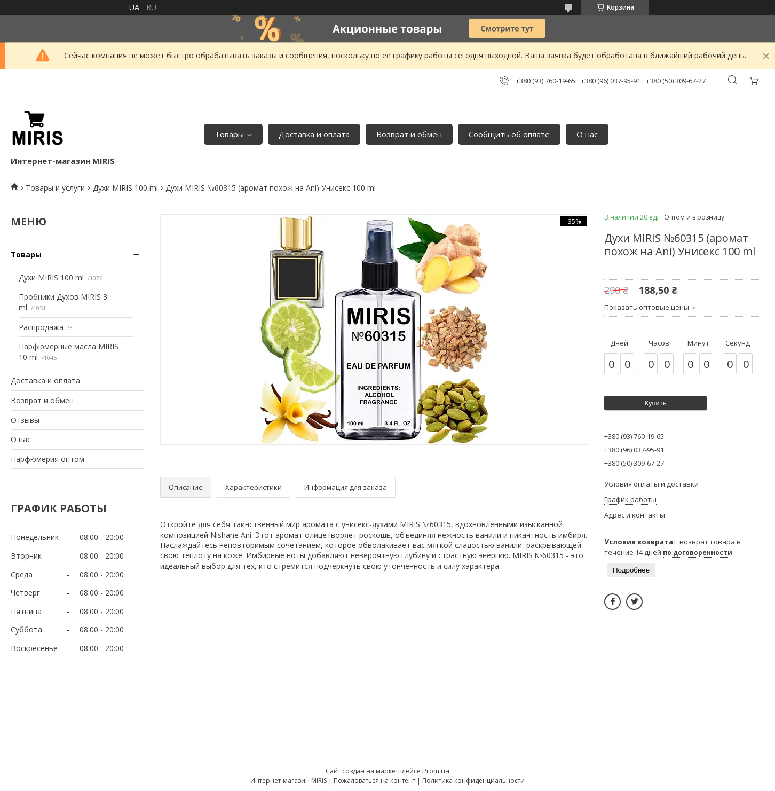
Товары (229, 134)
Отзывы (25, 420)
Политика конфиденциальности (473, 780)
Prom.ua (435, 771)
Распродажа (41, 327)
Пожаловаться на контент (374, 780)
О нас (587, 134)
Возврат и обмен (409, 134)
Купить (655, 403)
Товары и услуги (55, 188)
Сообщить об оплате (509, 134)
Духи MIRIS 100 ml (125, 188)
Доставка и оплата (314, 134)
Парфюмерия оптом (47, 459)
